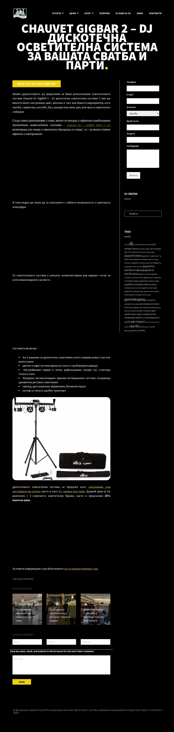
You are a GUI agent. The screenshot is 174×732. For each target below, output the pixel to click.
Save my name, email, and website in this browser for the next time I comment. (52, 650)
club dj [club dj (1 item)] (126, 244)
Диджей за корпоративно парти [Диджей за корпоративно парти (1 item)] (143, 263)
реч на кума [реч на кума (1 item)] (150, 322)
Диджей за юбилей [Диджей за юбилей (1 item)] (144, 274)
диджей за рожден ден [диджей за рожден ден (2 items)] (133, 291)
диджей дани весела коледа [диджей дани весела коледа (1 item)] (149, 281)
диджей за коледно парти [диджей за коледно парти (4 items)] (137, 284)
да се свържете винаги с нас (81, 568)
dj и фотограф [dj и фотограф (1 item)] (149, 252)
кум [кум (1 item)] (143, 318)
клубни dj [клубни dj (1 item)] (132, 311)
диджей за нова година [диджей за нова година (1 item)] (149, 288)
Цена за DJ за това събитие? (36, 84)
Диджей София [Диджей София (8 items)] (132, 255)
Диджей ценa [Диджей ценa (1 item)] (148, 278)
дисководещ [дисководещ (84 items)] (134, 299)
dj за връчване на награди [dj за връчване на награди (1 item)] (142, 244)
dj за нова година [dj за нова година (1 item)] (144, 249)
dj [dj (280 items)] (131, 243)
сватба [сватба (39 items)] (134, 326)
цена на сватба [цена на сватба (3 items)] (138, 330)
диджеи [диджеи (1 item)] (136, 281)
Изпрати (133, 175)
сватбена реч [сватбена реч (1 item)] (144, 327)
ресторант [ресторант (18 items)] (138, 321)
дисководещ (26, 578)
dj (18, 578)
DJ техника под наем (72, 491)
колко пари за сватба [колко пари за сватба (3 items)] (140, 314)
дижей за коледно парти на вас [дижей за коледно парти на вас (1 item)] (140, 295)
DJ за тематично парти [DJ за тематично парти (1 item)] (136, 252)
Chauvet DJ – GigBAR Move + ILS (88, 125)
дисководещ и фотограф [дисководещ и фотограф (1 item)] (138, 308)
